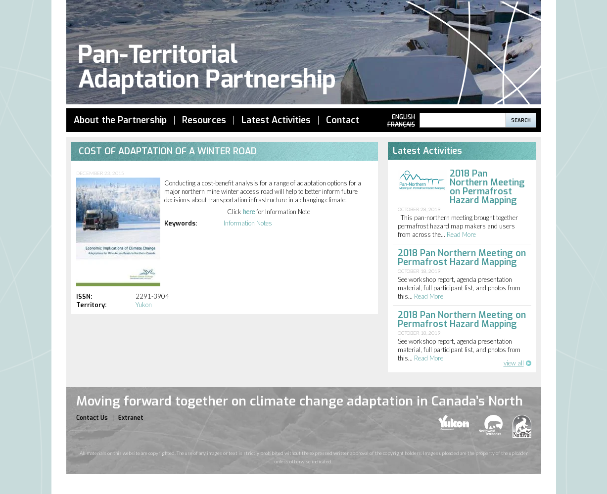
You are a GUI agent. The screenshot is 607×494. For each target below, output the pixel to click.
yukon (453, 422)
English (403, 117)
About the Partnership (120, 120)
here (249, 212)
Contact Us (92, 418)
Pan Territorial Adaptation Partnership (303, 53)
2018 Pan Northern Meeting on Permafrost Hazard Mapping (487, 187)
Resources (204, 120)
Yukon (144, 305)
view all (514, 363)
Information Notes (248, 223)
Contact (342, 120)
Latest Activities (276, 120)
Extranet (130, 418)
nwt (491, 425)
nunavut (522, 426)
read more (461, 234)
